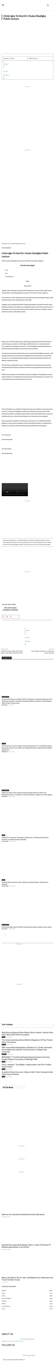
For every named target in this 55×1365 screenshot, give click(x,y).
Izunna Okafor (5, 841)
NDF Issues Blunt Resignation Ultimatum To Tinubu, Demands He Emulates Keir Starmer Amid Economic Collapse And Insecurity (27, 1049)
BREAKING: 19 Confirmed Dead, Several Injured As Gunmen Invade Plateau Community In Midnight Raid (26, 1058)
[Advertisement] (27, 37)
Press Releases (47, 22)
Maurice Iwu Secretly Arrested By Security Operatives (23, 1214)
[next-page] (6, 935)
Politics (3, 743)
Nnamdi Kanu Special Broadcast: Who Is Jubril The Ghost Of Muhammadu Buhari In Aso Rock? (26, 1246)
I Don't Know (9, 276)
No (6, 273)
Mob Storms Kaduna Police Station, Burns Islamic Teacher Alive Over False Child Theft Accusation (27, 1033)
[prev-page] (3, 935)
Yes (7, 270)
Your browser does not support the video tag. (15, 489)
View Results (27, 286)
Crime (3, 1037)
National (4, 1054)
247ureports (4, 705)
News (3, 835)
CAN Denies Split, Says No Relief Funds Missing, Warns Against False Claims (27, 927)
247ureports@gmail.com (16, 1341)
